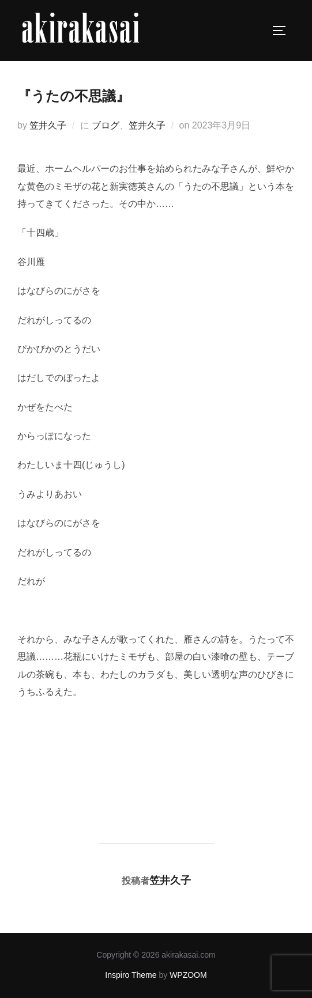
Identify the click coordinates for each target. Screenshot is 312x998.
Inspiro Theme (130, 975)
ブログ (105, 125)
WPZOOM (188, 975)
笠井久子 (47, 125)
